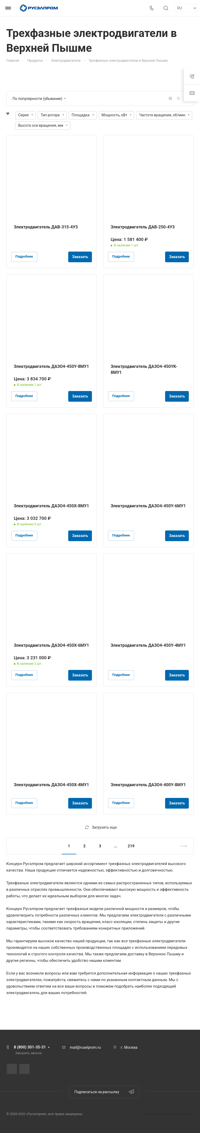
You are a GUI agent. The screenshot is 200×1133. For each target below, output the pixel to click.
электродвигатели (46, 883)
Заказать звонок (28, 1053)
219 (131, 846)
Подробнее (24, 256)
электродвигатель (23, 992)
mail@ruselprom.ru (85, 1047)
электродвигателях (24, 979)
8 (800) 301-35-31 (30, 1047)
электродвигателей (149, 863)
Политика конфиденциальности (168, 1114)
